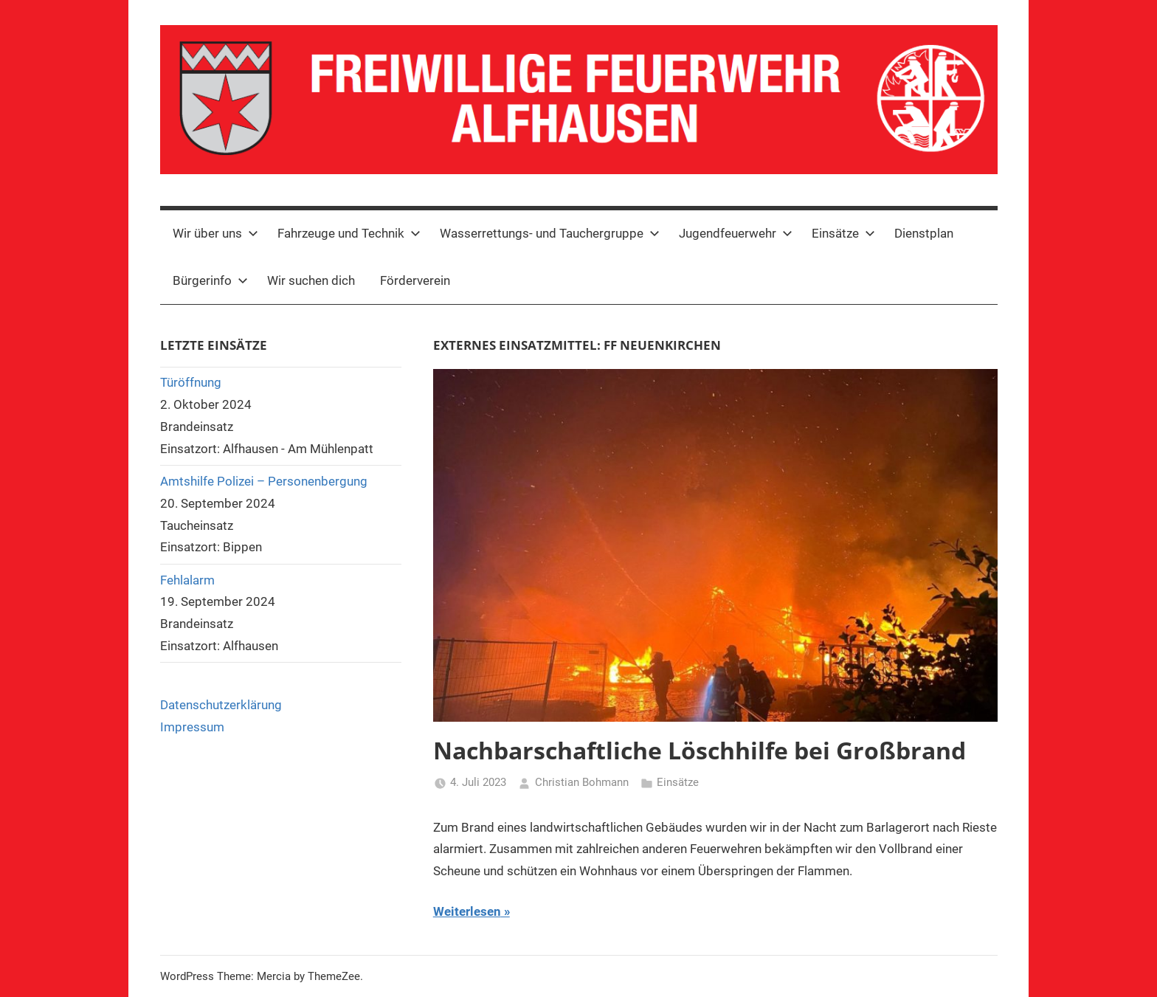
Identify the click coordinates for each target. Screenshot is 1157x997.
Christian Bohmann (582, 782)
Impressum (192, 727)
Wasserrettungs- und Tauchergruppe (550, 233)
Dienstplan (923, 233)
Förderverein (415, 280)
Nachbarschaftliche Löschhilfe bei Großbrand (699, 750)
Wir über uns (215, 233)
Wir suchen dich (311, 280)
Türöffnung (190, 382)
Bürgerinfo (210, 280)
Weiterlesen (467, 911)
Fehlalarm (187, 580)
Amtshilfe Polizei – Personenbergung (263, 481)
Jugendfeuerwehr (735, 233)
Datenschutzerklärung (221, 704)
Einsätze (843, 233)
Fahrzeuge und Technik (349, 233)
